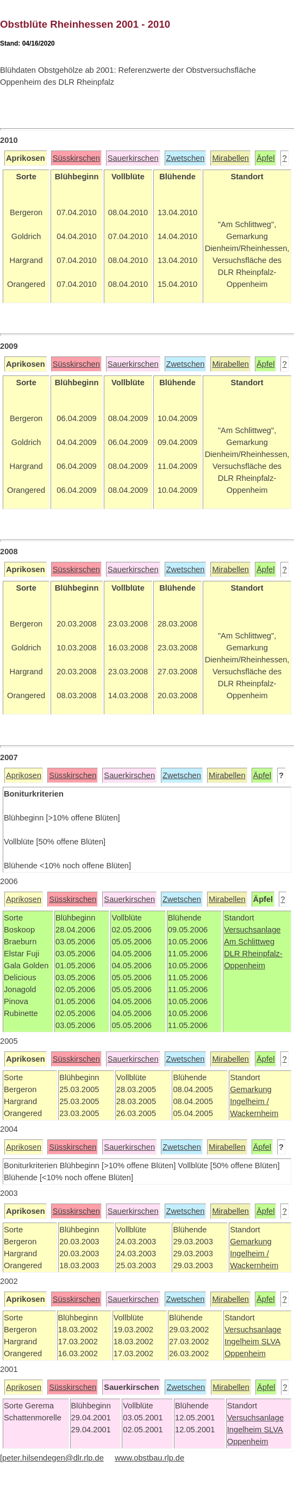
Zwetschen (185, 158)
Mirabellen (230, 158)
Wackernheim (254, 1113)
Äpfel (265, 158)
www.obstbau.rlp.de (149, 1457)
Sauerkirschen (133, 158)
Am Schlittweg (249, 941)
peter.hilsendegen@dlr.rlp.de (53, 1457)
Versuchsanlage (252, 929)
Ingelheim (242, 1341)
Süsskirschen (76, 158)
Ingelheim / (249, 1101)
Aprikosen (23, 775)
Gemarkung (251, 1089)
